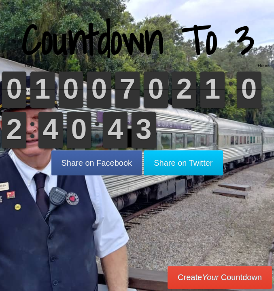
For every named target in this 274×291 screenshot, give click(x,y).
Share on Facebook (97, 162)
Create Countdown (220, 277)
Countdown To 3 (137, 40)
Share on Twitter (183, 162)
